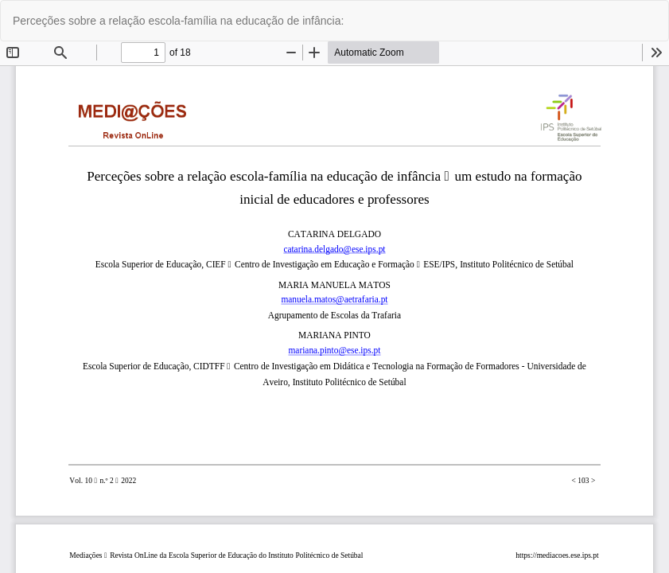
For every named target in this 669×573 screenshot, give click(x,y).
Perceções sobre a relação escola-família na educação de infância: (178, 20)
